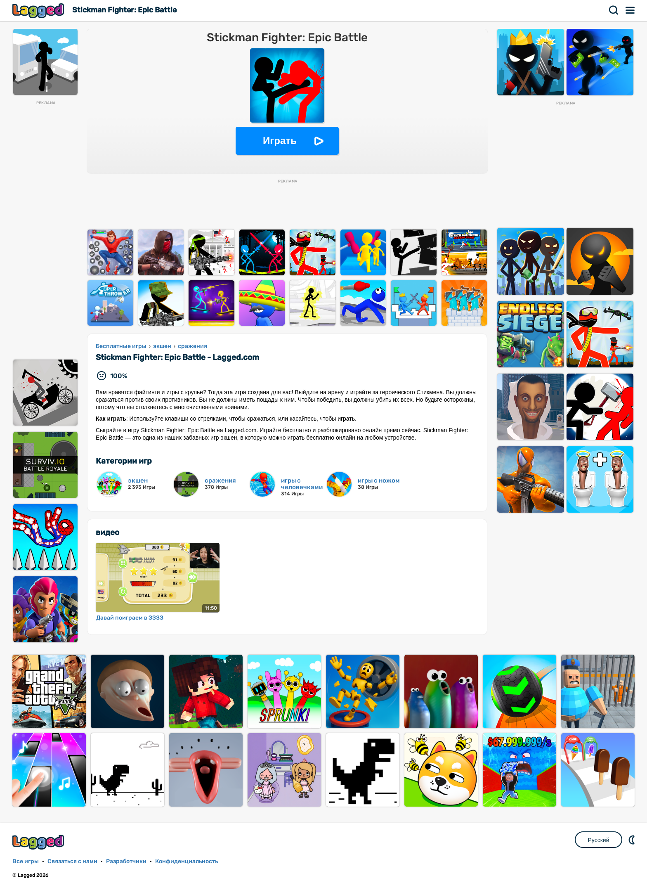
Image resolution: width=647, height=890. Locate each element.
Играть (280, 140)
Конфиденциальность (186, 861)
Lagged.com (39, 841)
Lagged (39, 10)
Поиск (614, 10)
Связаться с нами (72, 861)
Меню (630, 10)
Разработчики (126, 861)
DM (632, 839)
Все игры (25, 861)
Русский (598, 840)
